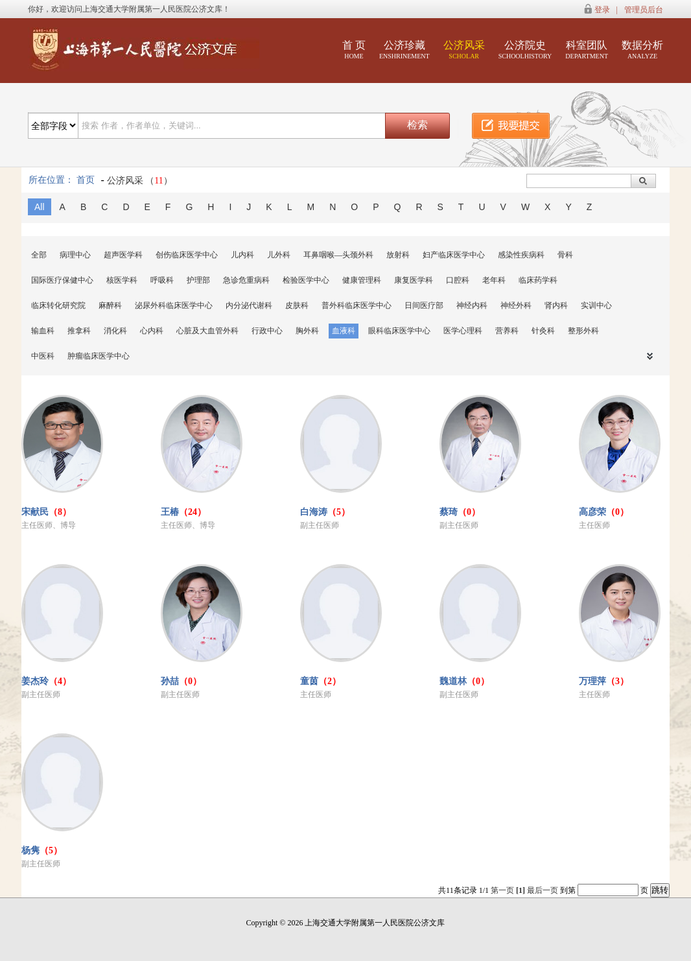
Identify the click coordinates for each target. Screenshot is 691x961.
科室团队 (586, 50)
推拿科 (79, 330)
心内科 (151, 330)
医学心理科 (462, 330)
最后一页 (542, 890)
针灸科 (543, 330)
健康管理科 (361, 280)
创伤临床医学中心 (187, 254)
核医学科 (121, 280)
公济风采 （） (139, 180)
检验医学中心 (306, 280)
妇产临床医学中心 (454, 254)
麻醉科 (110, 305)
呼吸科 (162, 280)
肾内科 (556, 305)
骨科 (565, 254)
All (39, 207)
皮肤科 (297, 305)
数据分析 (642, 50)
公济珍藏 (404, 50)
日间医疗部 (423, 305)
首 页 (354, 50)
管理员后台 (643, 9)
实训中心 (596, 305)
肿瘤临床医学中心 (98, 356)
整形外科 (583, 330)
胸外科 (307, 330)
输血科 (42, 330)
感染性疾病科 (521, 254)
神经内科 (471, 305)
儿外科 (278, 254)
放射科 (398, 254)
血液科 (343, 330)
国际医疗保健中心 (62, 280)
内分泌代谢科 (249, 305)
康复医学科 (413, 280)
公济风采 (464, 50)
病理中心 (75, 254)
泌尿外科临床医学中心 (174, 305)
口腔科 (457, 280)
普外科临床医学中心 (357, 305)
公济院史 (525, 50)
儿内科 (242, 254)
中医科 (42, 356)
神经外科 (516, 305)
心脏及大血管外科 (207, 330)
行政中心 (267, 330)
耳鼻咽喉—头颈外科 (338, 254)
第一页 (502, 890)
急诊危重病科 (246, 280)
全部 (39, 254)
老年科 (494, 280)
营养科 (507, 330)
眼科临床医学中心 (399, 330)
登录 (602, 9)
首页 (85, 180)
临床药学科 (538, 280)
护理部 (198, 280)
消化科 (115, 330)
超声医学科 (123, 254)
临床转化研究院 (58, 305)
